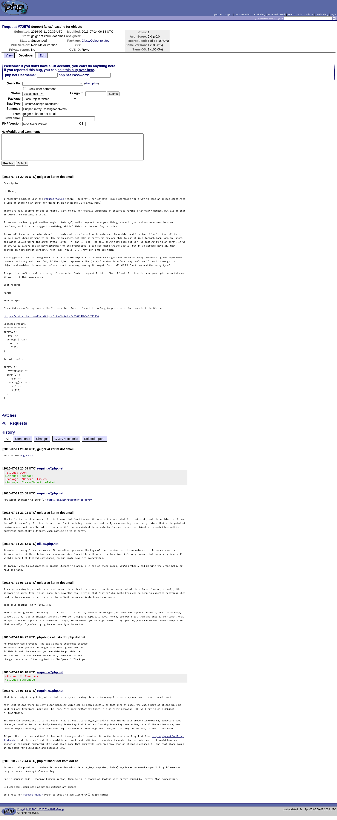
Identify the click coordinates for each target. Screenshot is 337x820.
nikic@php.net (47, 546)
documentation (242, 14)
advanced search (276, 14)
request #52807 (33, 798)
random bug (322, 14)
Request (9, 26)
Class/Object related (96, 40)
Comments (22, 438)
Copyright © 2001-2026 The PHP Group (40, 813)
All (7, 438)
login (333, 14)
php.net (218, 14)
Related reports (94, 438)
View (9, 55)
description (91, 83)
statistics (309, 14)
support (228, 14)
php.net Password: (73, 75)
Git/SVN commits (66, 438)
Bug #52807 (27, 455)
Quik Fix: (14, 83)
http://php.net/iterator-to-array (69, 502)
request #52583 (54, 198)
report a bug (259, 14)
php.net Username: (20, 75)
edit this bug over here (76, 70)
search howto (295, 14)
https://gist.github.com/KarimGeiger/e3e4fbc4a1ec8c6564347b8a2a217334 (51, 316)
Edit (42, 55)
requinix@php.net (50, 468)
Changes (42, 438)
